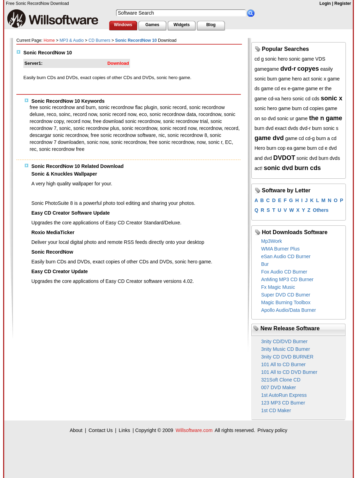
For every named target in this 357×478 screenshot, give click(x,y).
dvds (293, 128)
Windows (123, 24)
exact (280, 128)
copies (317, 108)
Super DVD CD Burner (285, 295)
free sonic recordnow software (123, 135)
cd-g (310, 138)
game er (314, 88)
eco (143, 114)
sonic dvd (307, 158)
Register (342, 3)
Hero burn (265, 148)
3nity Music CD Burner (285, 349)
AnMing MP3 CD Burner (287, 279)
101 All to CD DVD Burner (289, 372)
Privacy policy (272, 430)
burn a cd (326, 138)
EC (228, 142)
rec (33, 149)
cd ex (280, 88)
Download (118, 63)
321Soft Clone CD (281, 380)
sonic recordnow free (61, 149)
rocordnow (210, 114)
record (231, 128)
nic (162, 135)
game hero (290, 79)
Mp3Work (271, 241)
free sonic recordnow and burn (63, 107)
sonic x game (325, 79)
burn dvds (329, 158)
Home (49, 40)
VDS (320, 59)
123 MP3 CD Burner (283, 403)
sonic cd (301, 98)
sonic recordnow (139, 128)
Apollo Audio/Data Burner (288, 310)
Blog (211, 24)
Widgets (182, 24)
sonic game (301, 59)
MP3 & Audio (72, 40)
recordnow (210, 128)
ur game (298, 118)
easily (326, 69)
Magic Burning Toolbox (285, 302)
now (201, 142)
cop (282, 148)
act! (259, 168)
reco (51, 114)
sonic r (215, 142)
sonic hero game (273, 108)
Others (320, 210)
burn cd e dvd (322, 148)
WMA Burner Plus (280, 249)
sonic (65, 128)
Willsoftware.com (194, 430)
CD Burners (100, 40)
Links (124, 430)
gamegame (267, 69)
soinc (64, 114)
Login (325, 3)
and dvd (263, 158)
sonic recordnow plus (96, 128)
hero (286, 98)
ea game (296, 148)
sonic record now (118, 114)
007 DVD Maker (278, 387)
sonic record (173, 107)
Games (152, 24)
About (76, 430)
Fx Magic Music (278, 287)
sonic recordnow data (173, 114)
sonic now (97, 142)
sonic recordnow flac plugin (127, 107)
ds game (264, 88)
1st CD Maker (276, 410)
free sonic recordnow (171, 142)
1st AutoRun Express (284, 395)
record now (85, 114)
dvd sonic (278, 118)
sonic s (331, 128)
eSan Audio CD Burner (286, 256)
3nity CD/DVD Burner (284, 341)
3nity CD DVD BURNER (287, 357)
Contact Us (101, 430)
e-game (296, 88)
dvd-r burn (310, 128)
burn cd (300, 108)
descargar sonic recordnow (59, 135)
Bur (265, 264)
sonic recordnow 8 (187, 135)
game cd (294, 138)
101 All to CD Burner (283, 364)
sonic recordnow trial (185, 121)
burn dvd (264, 128)
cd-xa (274, 98)
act (306, 79)
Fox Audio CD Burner (284, 272)
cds (315, 98)
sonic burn (266, 79)
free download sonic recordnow (126, 121)
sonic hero (276, 59)
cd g (259, 59)
